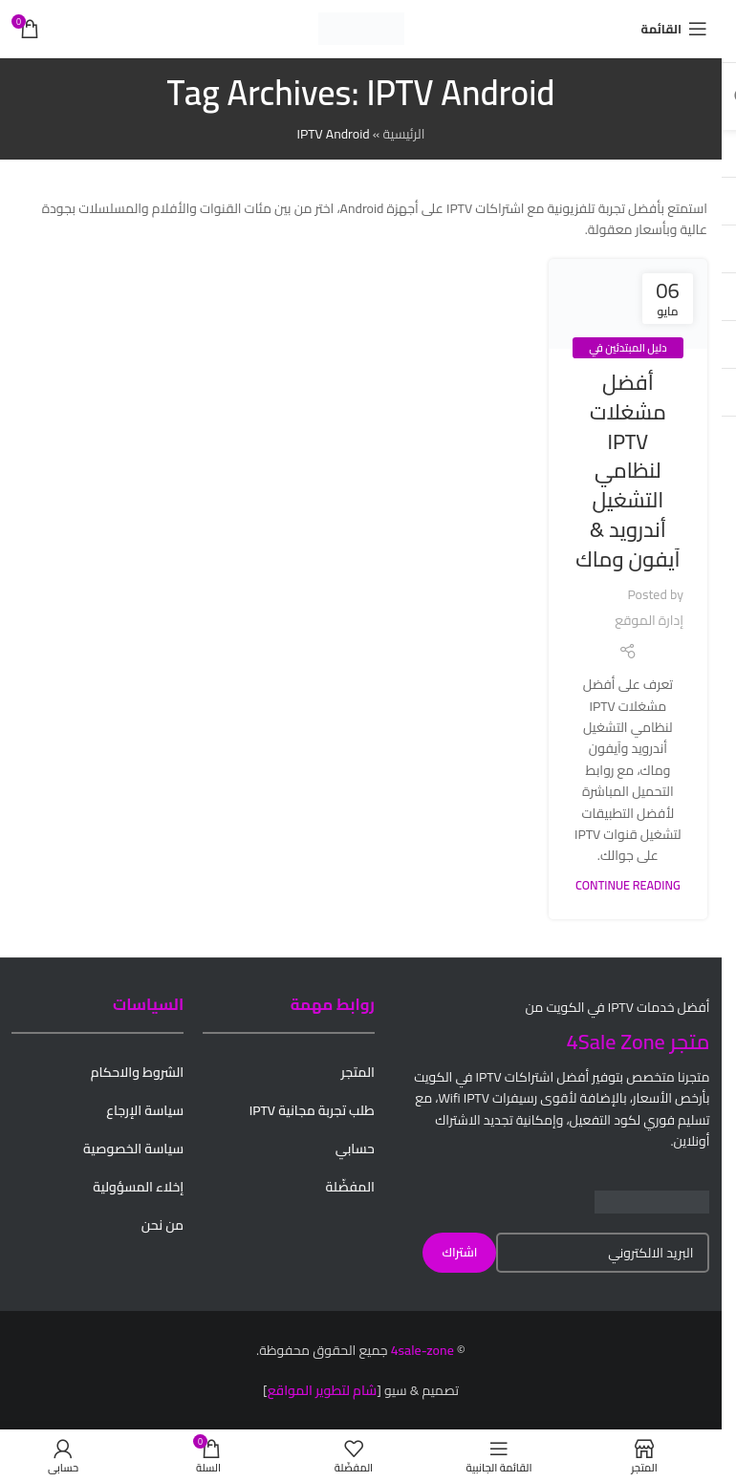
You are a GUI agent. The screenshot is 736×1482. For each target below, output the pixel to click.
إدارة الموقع (649, 620)
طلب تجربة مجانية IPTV (312, 1110)
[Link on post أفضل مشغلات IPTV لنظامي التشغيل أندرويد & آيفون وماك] (628, 304)
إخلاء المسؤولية (138, 1186)
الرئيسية (403, 133)
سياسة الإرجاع (145, 1110)
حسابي (355, 1148)
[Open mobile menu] (674, 29)
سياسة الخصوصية (133, 1148)
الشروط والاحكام (137, 1072)
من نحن (162, 1225)
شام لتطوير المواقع (323, 1390)
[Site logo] (361, 27)
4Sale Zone (616, 1041)
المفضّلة (350, 1186)
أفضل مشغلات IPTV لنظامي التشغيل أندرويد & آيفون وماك (627, 470)
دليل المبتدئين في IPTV (627, 357)
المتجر (358, 1072)
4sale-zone (422, 1350)
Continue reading (628, 885)
